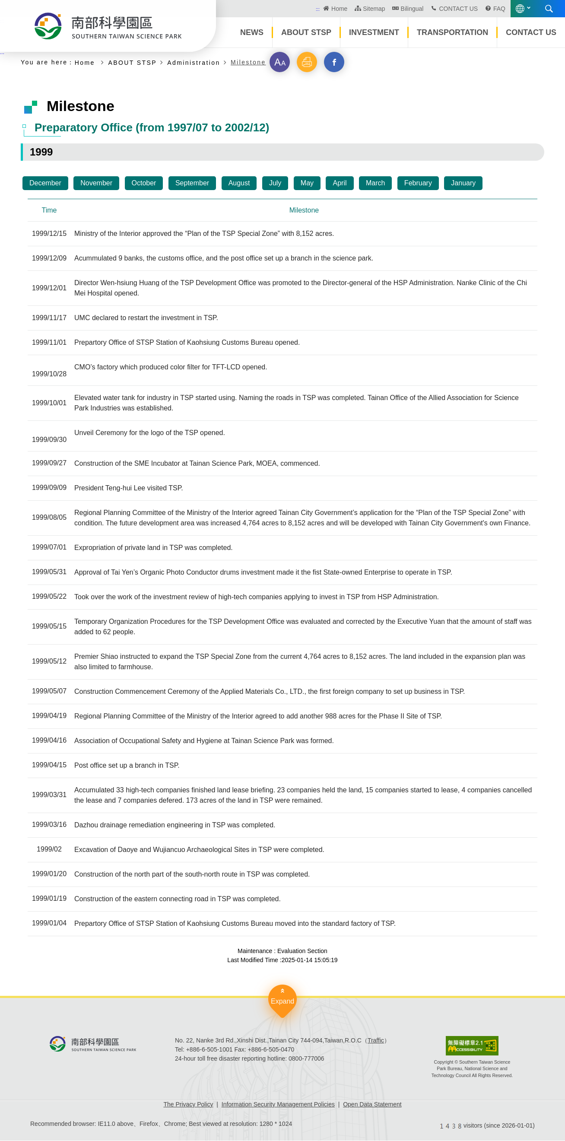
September (192, 183)
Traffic (376, 1040)
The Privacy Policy (188, 1104)
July (275, 183)
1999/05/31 (49, 572)
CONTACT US (458, 8)
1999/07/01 (49, 548)
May (307, 183)
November (96, 183)
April (339, 183)
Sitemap (374, 8)
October (144, 183)
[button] (280, 62)
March (375, 183)
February (418, 183)
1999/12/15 (49, 234)
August (239, 183)
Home (339, 8)
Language (520, 8)
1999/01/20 (49, 874)
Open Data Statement (372, 1104)
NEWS (251, 32)
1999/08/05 (49, 518)
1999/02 (49, 850)
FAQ (499, 8)
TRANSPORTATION (452, 32)
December (45, 183)
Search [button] (549, 8)
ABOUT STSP (306, 32)
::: (318, 9)
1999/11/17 (49, 318)
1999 (41, 152)
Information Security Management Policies (278, 1104)
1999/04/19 (49, 716)
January (463, 183)
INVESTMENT (374, 32)
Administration (193, 62)
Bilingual (412, 8)
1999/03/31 (49, 795)
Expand (282, 1001)
